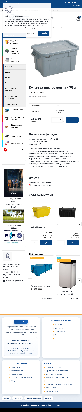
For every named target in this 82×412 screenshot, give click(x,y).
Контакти (58, 325)
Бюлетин (58, 338)
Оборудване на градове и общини (13, 127)
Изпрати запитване (33, 398)
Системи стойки (11, 104)
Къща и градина (14, 143)
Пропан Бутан (13, 136)
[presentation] (30, 224)
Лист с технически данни (40, 183)
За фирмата (15, 367)
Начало (6, 398)
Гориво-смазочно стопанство (12, 51)
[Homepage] (2, 10)
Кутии (7, 77)
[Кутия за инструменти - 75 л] (54, 58)
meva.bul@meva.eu (15, 281)
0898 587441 (17, 351)
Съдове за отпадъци (11, 42)
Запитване (59, 328)
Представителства (62, 331)
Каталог (55, 10)
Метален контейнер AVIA (40, 286)
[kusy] (57, 120)
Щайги (7, 72)
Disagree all (30, 33)
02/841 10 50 (18, 348)
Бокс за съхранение (64, 225)
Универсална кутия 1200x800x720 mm (38, 226)
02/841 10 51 (28, 348)
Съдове (54, 27)
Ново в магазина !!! (13, 150)
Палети (8, 83)
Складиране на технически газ (11, 97)
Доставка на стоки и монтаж (21, 377)
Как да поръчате (17, 371)
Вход (68, 2)
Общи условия (16, 381)
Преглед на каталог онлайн (13, 199)
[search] (51, 19)
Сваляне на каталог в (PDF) (13, 205)
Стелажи (8, 66)
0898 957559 (28, 351)
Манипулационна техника (14, 118)
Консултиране (16, 374)
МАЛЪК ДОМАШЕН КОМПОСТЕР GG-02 (65, 293)
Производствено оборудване (14, 110)
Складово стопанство (12, 60)
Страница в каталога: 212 (40, 185)
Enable (44, 33)
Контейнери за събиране (10, 89)
